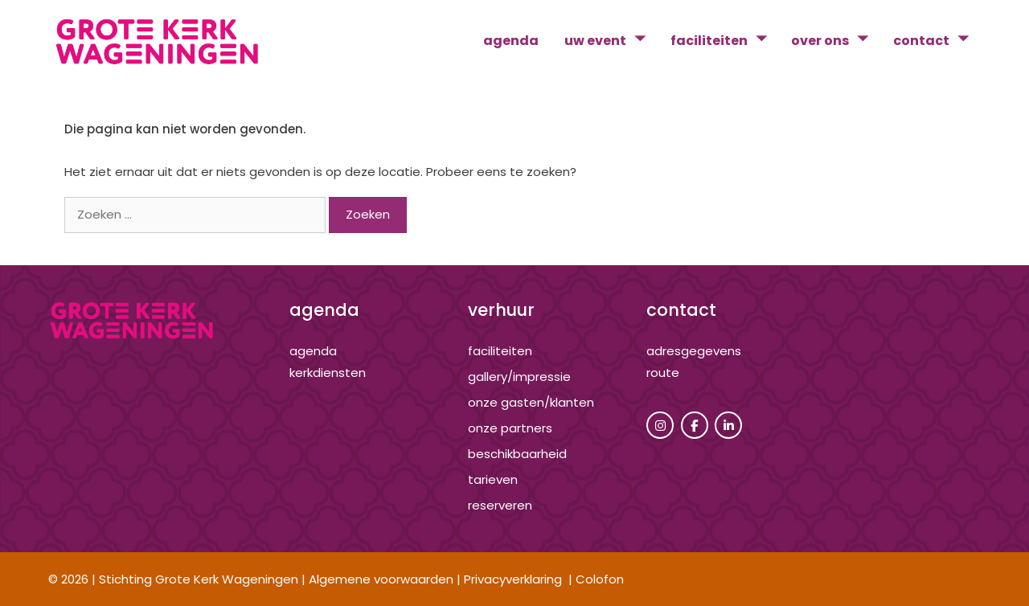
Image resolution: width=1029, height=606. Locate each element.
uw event (611, 41)
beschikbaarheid (517, 453)
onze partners (510, 428)
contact (937, 41)
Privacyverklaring (513, 579)
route (662, 372)
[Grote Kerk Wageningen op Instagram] (660, 425)
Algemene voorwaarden (381, 579)
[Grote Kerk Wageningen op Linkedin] (728, 425)
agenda (511, 40)
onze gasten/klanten (531, 402)
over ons (835, 41)
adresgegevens (693, 350)
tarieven (493, 479)
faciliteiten (724, 41)
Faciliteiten (500, 350)
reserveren (500, 505)
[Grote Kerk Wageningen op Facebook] (694, 425)
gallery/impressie (519, 376)
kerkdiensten (327, 372)
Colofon (600, 579)
